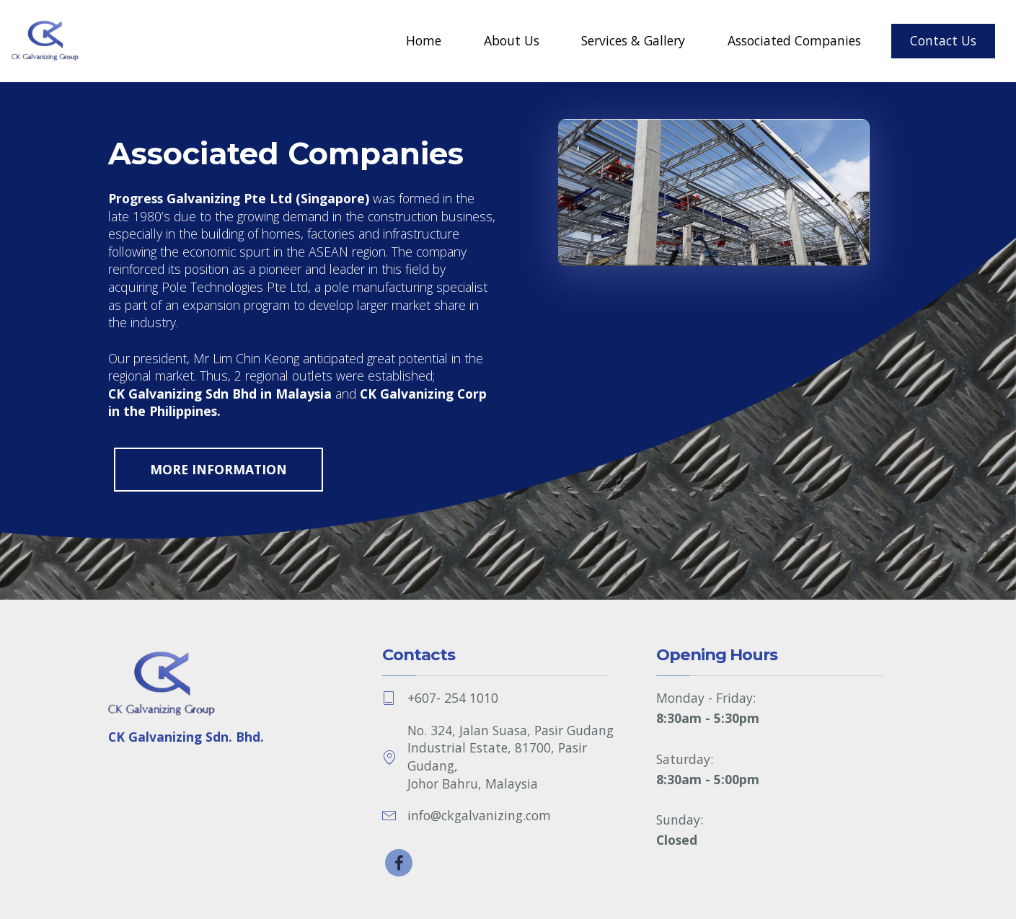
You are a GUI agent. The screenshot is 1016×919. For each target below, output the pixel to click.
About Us (511, 40)
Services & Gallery (633, 40)
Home (423, 40)
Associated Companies (794, 40)
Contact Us (943, 40)
